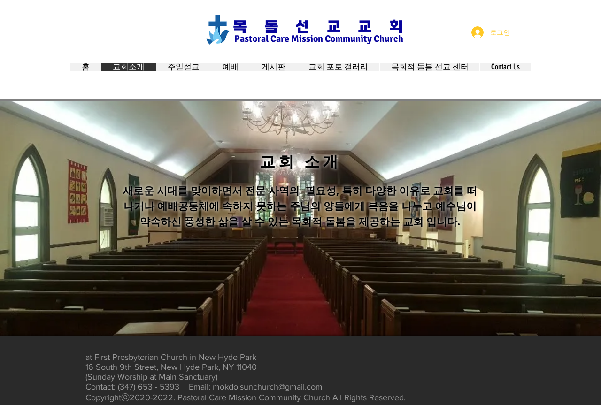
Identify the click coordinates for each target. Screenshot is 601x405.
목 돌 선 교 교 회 (317, 26)
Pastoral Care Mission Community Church (318, 39)
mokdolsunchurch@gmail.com (268, 386)
